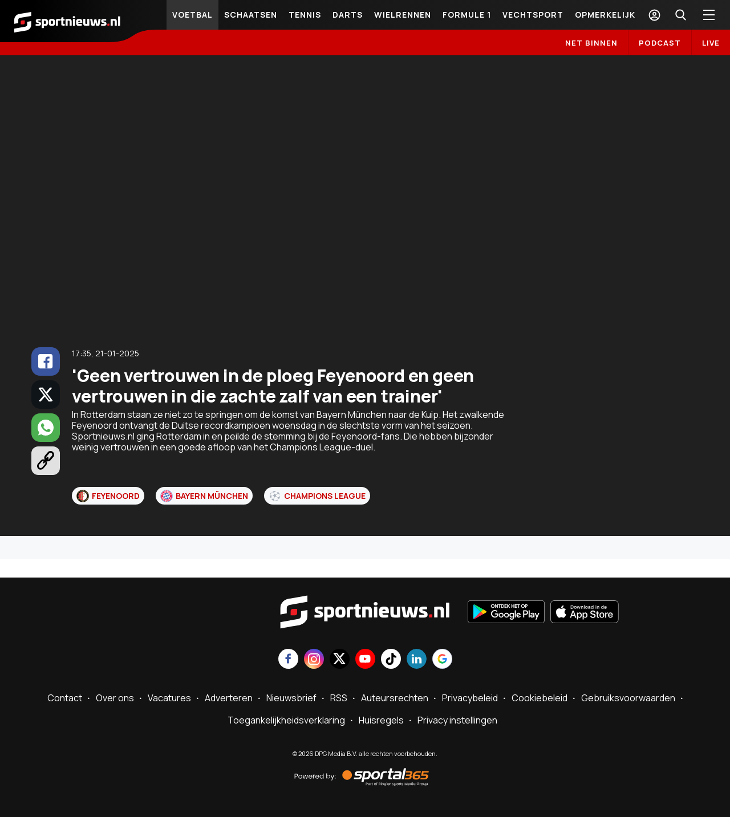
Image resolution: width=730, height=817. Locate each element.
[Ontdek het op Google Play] (506, 612)
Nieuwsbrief (291, 698)
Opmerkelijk (605, 14)
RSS (338, 698)
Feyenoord (108, 496)
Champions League (317, 496)
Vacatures (169, 698)
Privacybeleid (470, 698)
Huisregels (381, 720)
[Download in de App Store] (584, 612)
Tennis (305, 14)
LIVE (711, 43)
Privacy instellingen (457, 720)
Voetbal (192, 14)
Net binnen (591, 43)
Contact (64, 698)
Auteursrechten (394, 698)
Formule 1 (467, 14)
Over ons (115, 698)
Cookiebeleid (539, 698)
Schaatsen (250, 14)
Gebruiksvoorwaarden (628, 698)
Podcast (660, 43)
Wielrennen (402, 14)
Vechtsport (532, 14)
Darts (347, 14)
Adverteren (229, 698)
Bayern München (204, 496)
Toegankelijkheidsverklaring (286, 720)
